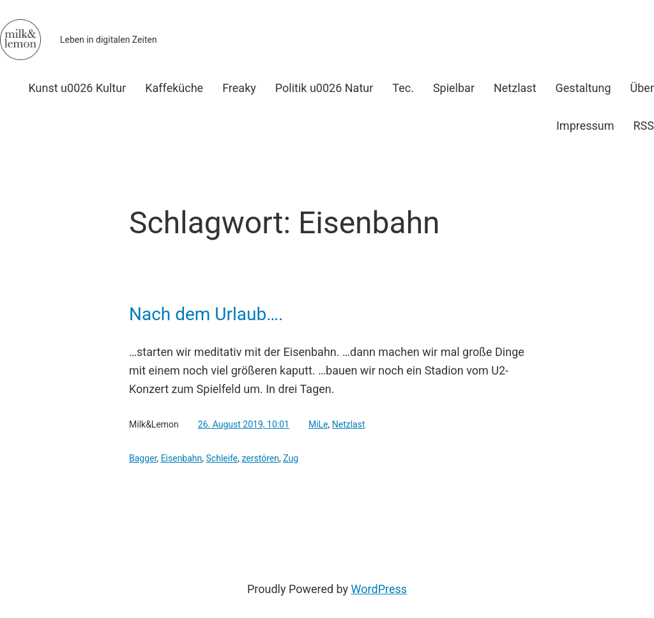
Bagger (142, 458)
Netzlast (348, 424)
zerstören (259, 458)
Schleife (222, 458)
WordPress (379, 589)
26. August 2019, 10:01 (243, 424)
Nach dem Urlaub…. (206, 314)
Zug (290, 458)
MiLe (318, 424)
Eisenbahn (181, 458)
